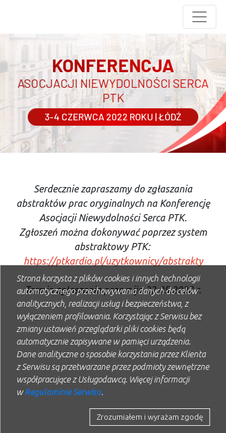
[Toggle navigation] (199, 17)
